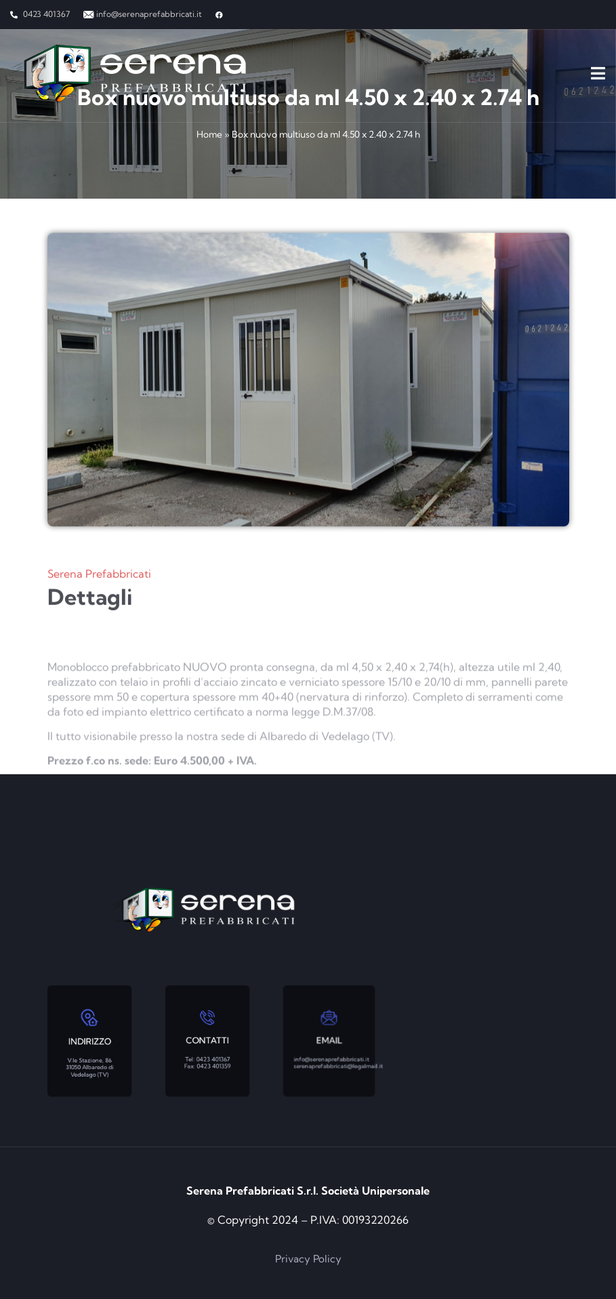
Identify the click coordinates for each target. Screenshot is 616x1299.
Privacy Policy (308, 1258)
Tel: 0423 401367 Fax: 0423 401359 (207, 1054)
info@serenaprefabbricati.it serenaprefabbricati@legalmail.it (332, 1054)
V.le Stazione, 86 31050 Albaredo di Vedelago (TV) (88, 1056)
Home (209, 134)
